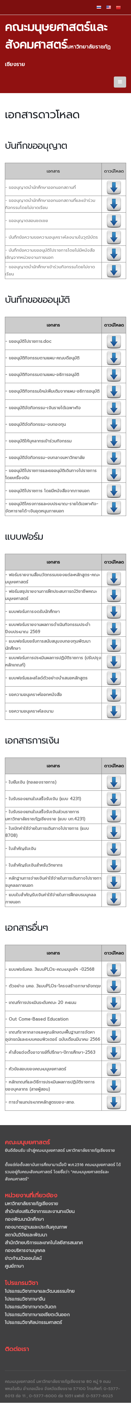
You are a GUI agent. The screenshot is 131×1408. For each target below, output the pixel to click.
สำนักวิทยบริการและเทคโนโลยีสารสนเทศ (44, 1242)
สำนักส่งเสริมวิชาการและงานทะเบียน (40, 1211)
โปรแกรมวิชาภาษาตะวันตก (30, 1306)
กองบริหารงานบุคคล (25, 1250)
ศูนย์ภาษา (14, 1266)
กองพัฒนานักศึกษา (24, 1219)
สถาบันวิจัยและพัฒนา (26, 1235)
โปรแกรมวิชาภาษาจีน (25, 1299)
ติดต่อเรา (17, 1349)
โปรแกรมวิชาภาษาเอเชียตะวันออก (37, 1314)
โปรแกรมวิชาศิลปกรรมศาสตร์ (33, 1322)
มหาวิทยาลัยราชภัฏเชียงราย (31, 1203)
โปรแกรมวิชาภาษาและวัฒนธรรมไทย (40, 1291)
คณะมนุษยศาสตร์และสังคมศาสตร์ (58, 43)
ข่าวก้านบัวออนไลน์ (23, 1258)
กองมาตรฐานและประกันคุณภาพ (36, 1227)
